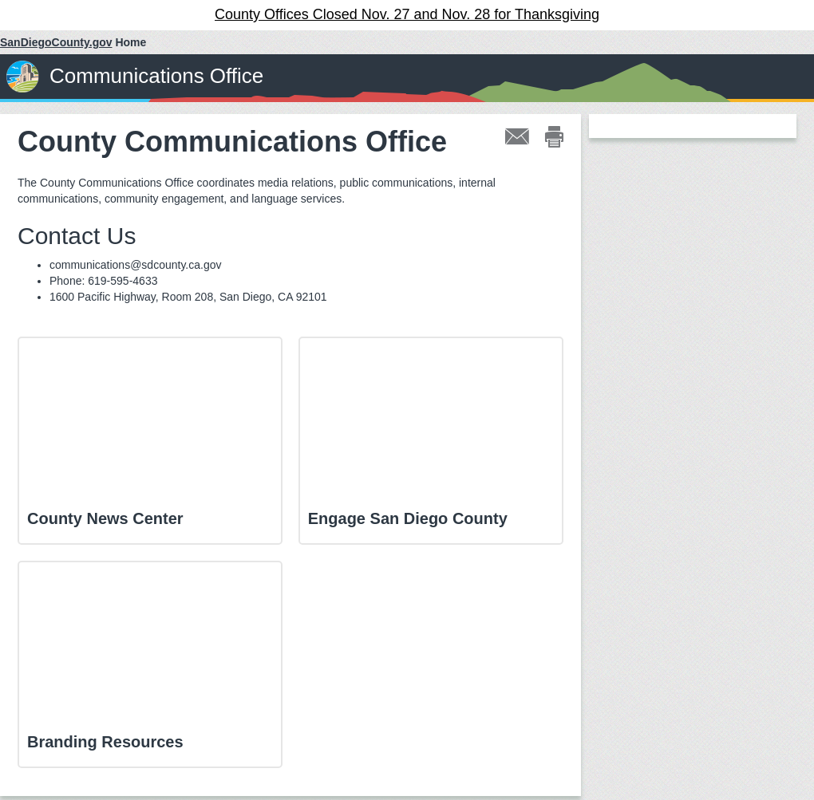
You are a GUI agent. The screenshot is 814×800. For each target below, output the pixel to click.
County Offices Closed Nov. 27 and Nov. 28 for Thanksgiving (407, 14)
